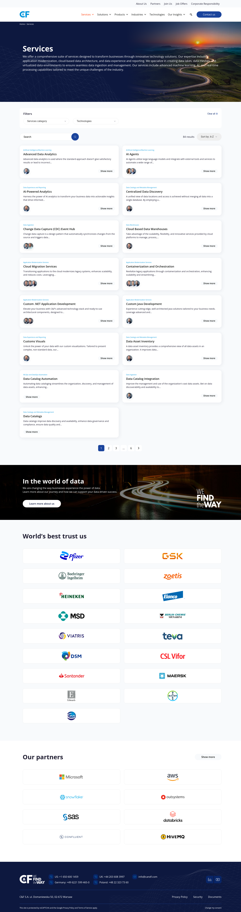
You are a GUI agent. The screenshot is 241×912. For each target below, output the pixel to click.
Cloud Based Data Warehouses (146, 229)
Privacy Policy (180, 897)
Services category (37, 121)
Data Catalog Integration (142, 379)
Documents (215, 897)
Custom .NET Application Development (49, 304)
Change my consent (213, 908)
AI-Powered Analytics (37, 191)
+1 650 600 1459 (68, 876)
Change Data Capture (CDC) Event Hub (49, 229)
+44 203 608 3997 (114, 876)
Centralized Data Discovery (144, 191)
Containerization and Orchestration (150, 266)
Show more (106, 171)
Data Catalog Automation (40, 379)
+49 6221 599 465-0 (78, 882)
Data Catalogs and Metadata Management (141, 187)
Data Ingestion (28, 225)
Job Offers (181, 3)
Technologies (84, 121)
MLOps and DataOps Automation (35, 374)
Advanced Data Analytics (40, 154)
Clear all (212, 113)
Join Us (168, 3)
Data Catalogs (32, 416)
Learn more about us (41, 503)
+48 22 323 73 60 (118, 882)
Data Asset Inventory (140, 341)
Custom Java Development (144, 304)
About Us (141, 3)
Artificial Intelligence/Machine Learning (37, 150)
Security (198, 897)
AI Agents (132, 154)
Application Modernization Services (36, 262)
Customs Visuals (34, 341)
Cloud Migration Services (40, 266)
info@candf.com (147, 876)
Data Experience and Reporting (34, 187)
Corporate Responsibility (205, 3)
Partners (155, 3)
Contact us (209, 14)
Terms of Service (85, 908)
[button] (191, 14)
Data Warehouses (132, 225)
